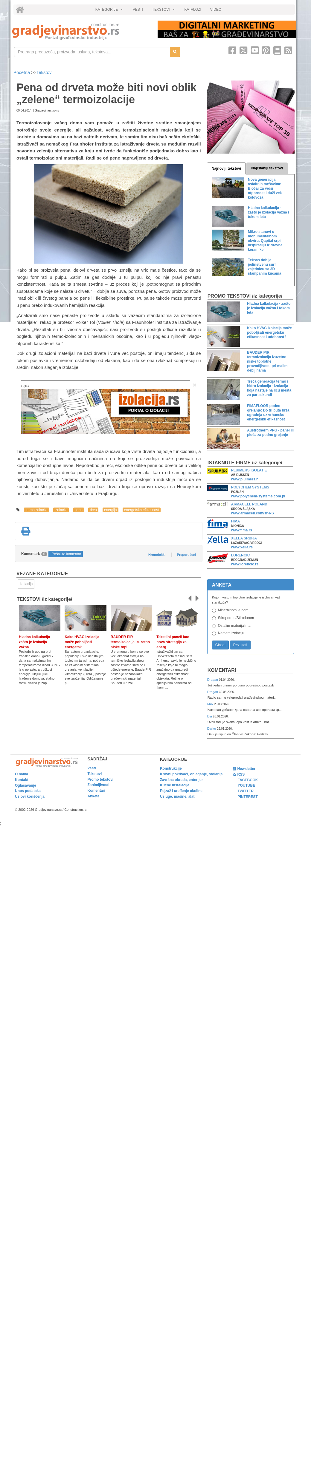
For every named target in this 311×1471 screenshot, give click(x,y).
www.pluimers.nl (245, 479)
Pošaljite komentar (66, 554)
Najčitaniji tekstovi (267, 168)
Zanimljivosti (98, 785)
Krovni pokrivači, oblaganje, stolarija (191, 774)
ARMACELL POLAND (249, 504)
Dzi (210, 716)
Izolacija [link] (26, 584)
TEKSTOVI (164, 11)
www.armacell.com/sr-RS (252, 513)
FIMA (235, 521)
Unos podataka (28, 791)
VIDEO (215, 9)
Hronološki (156, 554)
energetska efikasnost (141, 510)
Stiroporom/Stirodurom (236, 618)
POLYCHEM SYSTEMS (250, 487)
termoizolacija (36, 510)
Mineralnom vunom (233, 610)
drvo (93, 510)
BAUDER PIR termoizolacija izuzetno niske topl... (130, 642)
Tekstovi (44, 72)
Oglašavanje (25, 785)
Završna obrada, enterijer (181, 780)
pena (79, 510)
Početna (22, 72)
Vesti (92, 768)
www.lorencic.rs (245, 564)
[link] (80, 31)
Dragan (213, 679)
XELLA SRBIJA (244, 538)
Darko (212, 728)
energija (110, 510)
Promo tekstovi (101, 779)
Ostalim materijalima (234, 626)
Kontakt (21, 780)
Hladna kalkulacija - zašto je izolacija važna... (35, 642)
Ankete (94, 796)
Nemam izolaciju (231, 633)
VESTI (138, 9)
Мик (210, 704)
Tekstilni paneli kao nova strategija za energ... (172, 642)
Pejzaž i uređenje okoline (181, 791)
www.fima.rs (241, 530)
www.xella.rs (242, 547)
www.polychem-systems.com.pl (258, 496)
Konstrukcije (171, 768)
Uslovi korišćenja (30, 796)
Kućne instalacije (174, 785)
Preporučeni (186, 554)
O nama (21, 774)
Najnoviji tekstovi (226, 168)
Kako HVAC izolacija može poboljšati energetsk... (82, 642)
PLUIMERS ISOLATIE (249, 470)
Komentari (222, 670)
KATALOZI (193, 9)
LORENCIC (240, 555)
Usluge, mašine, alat (177, 796)
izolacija (61, 510)
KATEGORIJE (110, 11)
